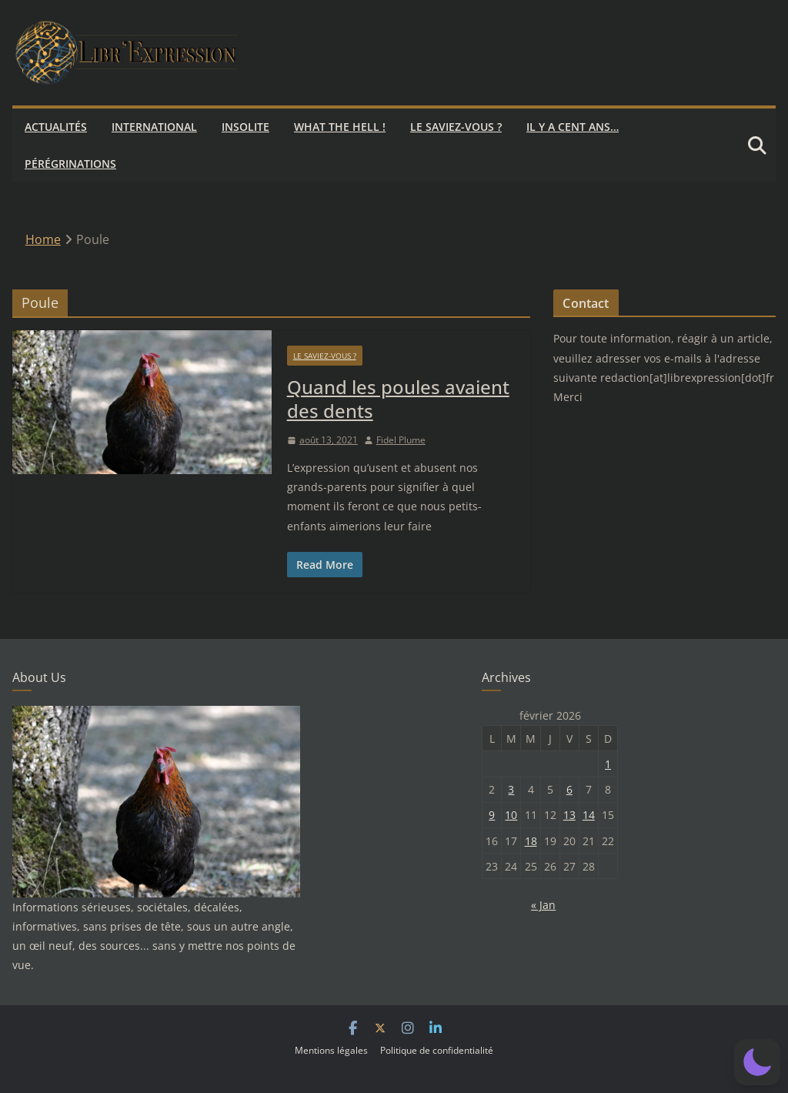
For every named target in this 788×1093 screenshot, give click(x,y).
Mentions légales (331, 1050)
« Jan (543, 904)
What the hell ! (340, 126)
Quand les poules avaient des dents (398, 398)
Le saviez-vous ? (456, 126)
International (154, 126)
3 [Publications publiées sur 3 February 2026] (511, 789)
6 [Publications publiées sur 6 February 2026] (569, 789)
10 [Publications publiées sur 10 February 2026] (511, 814)
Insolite (245, 126)
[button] (757, 1062)
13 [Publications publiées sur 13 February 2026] (569, 814)
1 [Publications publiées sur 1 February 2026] (608, 764)
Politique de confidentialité (436, 1050)
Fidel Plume (401, 439)
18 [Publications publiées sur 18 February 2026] (531, 841)
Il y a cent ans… (572, 126)
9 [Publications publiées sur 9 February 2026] (492, 814)
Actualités (56, 126)
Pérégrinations (70, 163)
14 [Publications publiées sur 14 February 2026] (589, 814)
